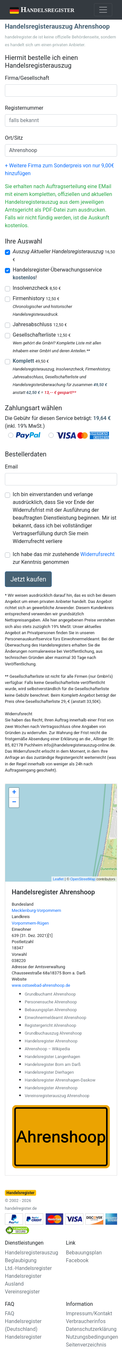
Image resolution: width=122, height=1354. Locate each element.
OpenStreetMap (83, 879)
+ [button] (14, 793)
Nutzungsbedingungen (92, 1337)
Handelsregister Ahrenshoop (51, 1041)
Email (11, 467)
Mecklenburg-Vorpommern (36, 910)
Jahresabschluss (40, 324)
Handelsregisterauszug (31, 1252)
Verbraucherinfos (86, 1321)
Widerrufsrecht (97, 554)
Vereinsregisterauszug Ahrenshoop (57, 1095)
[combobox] (61, 90)
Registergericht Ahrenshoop (50, 1025)
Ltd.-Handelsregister (28, 1268)
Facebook (77, 1260)
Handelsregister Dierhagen (49, 1072)
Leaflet (58, 879)
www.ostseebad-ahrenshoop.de (41, 985)
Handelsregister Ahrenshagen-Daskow (60, 1080)
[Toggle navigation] (103, 9)
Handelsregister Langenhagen (52, 1056)
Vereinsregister (22, 1292)
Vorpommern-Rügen (30, 923)
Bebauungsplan (84, 1252)
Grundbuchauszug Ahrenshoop (53, 1033)
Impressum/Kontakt (89, 1313)
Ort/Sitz (14, 138)
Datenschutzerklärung (91, 1329)
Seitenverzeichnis (86, 1345)
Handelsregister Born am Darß (53, 1064)
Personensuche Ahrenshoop (51, 1001)
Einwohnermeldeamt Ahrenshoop (55, 1017)
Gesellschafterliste (42, 335)
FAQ (9, 1313)
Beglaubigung (20, 1260)
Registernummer (24, 108)
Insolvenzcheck (37, 288)
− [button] (14, 802)
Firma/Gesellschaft (27, 78)
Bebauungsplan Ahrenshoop (51, 1009)
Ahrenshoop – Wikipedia (47, 1048)
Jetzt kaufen (28, 579)
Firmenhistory (36, 298)
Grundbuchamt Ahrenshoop (50, 994)
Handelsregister (37, 10)
